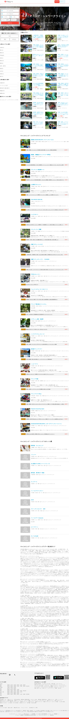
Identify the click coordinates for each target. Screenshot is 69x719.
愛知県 (15, 689)
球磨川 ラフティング (46, 701)
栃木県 (8, 686)
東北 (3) (1, 50)
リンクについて (12, 713)
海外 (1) (1, 76)
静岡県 (8, 689)
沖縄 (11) (2, 73)
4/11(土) (14, 39)
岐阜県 (11, 689)
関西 (1, 690)
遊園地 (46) (2, 93)
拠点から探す (10, 707)
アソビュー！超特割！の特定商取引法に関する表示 (25, 715)
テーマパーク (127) (4, 85)
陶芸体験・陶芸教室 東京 (42, 699)
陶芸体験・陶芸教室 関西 (25, 699)
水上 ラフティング (43, 700)
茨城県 (15, 686)
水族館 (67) (2, 82)
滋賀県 (8, 690)
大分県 (21, 694)
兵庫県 (18, 690)
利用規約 (55, 713)
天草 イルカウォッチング (4, 701)
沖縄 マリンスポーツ (3, 702)
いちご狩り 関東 (62, 701)
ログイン (62, 1)
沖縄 (1, 695)
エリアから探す (3, 681)
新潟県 (15, 687)
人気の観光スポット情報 (33, 707)
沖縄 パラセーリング (58, 700)
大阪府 (15, 690)
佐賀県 (11, 694)
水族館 (56, 688)
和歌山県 (24, 690)
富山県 (8, 688)
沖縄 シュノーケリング (59, 699)
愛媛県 (15, 693)
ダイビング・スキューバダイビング (51, 684)
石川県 (11, 688)
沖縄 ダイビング (10, 699)
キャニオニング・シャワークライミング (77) (9, 99)
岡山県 (15, 691)
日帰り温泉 (53, 683)
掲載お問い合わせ (17, 707)
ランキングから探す (3, 707)
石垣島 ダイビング (51, 699)
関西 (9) (1, 63)
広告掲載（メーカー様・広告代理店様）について (41, 713)
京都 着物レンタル (3, 699)
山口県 (21, 691)
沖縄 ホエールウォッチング (14, 701)
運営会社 (52, 715)
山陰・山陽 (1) (3, 65)
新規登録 (57, 1)
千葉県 (21, 686)
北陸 (1, 688)
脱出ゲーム (44, 688)
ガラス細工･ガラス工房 (46, 683)
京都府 (11, 690)
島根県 (11, 691)
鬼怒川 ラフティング (38, 701)
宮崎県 (24, 694)
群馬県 (11, 686)
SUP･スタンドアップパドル (39, 684)
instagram (9, 674)
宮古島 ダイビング (22, 702)
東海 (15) (2, 60)
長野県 (11, 687)
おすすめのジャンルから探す (40, 681)
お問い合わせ (26, 713)
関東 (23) (2, 52)
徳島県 (8, 693)
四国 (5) (1, 68)
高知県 (18, 693)
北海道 (1, 683)
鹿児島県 (27, 694)
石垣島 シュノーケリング (18, 700)
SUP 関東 (28, 702)
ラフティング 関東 (27, 700)
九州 (1, 694)
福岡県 (8, 694)
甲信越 (1, 687)
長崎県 (15, 694)
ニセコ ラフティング (34, 700)
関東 (1, 686)
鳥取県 (8, 691)
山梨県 (8, 687)
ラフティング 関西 (55, 701)
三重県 (18, 689)
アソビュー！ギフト (24, 707)
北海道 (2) (2, 47)
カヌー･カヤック (59, 683)
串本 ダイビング (31, 701)
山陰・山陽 (2, 691)
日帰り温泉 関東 (17, 699)
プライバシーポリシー (43, 715)
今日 (10, 36)
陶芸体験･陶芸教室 (37, 683)
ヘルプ (19, 713)
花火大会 (59, 688)
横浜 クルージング (50, 700)
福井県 (15, 688)
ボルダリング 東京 (34, 699)
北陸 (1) (1, 58)
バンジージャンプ (50, 688)
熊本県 (18, 694)
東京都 (24, 686)
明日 (5, 39)
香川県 (11, 693)
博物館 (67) (2, 90)
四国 (1, 693)
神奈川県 (27, 686)
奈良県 (21, 690)
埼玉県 (18, 686)
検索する (10, 23)
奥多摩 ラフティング (23, 701)
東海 (1, 689)
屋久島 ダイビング (3, 700)
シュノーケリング (62, 684)
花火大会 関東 (33, 702)
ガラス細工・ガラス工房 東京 (13, 702)
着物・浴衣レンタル (37, 688)
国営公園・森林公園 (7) (4, 88)
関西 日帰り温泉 (10, 700)
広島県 (18, 691)
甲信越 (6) (2, 55)
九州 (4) (1, 71)
